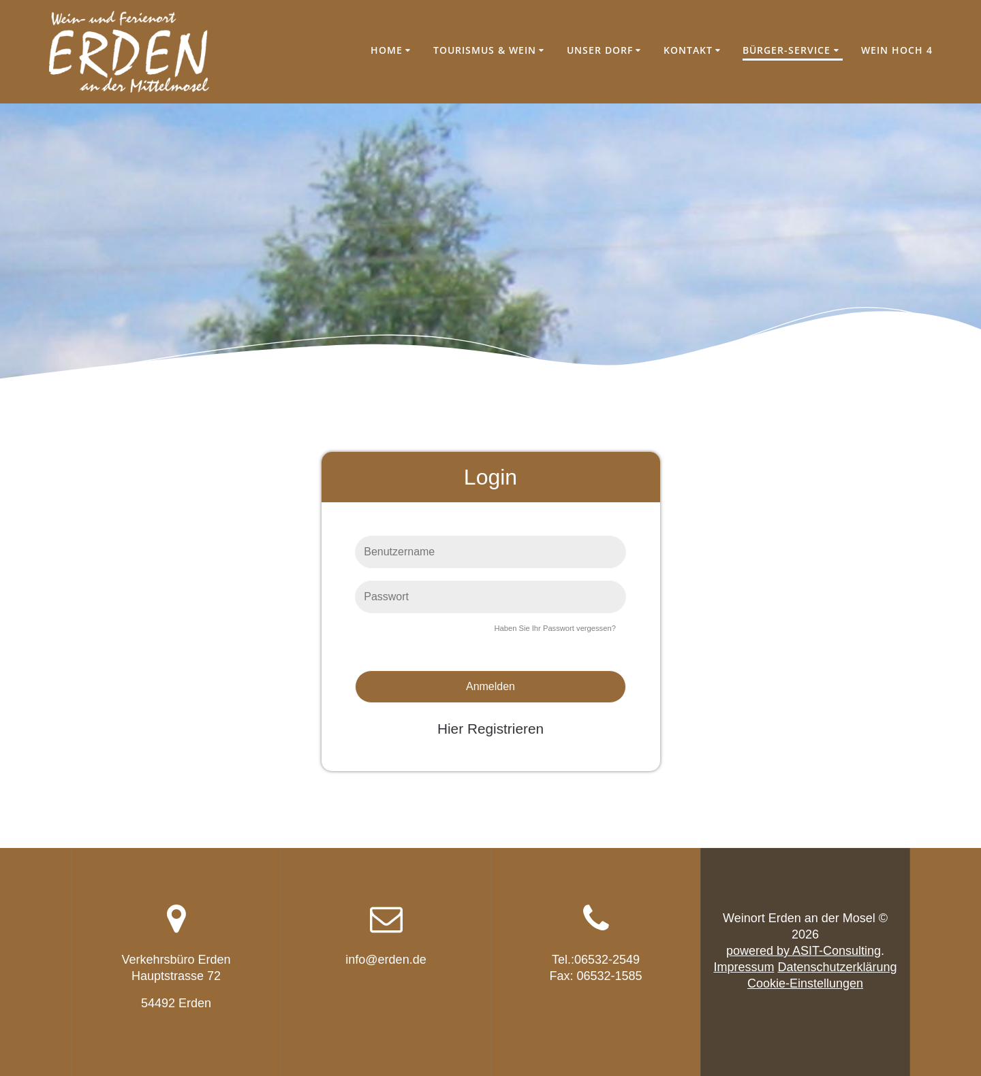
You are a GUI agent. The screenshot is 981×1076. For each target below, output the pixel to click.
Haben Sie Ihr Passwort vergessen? (554, 628)
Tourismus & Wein (484, 50)
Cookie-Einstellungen (805, 983)
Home (387, 50)
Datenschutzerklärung (837, 967)
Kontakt (688, 50)
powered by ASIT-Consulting (803, 951)
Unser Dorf (600, 50)
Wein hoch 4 (897, 50)
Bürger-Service (786, 50)
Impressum (743, 967)
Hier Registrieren (490, 728)
